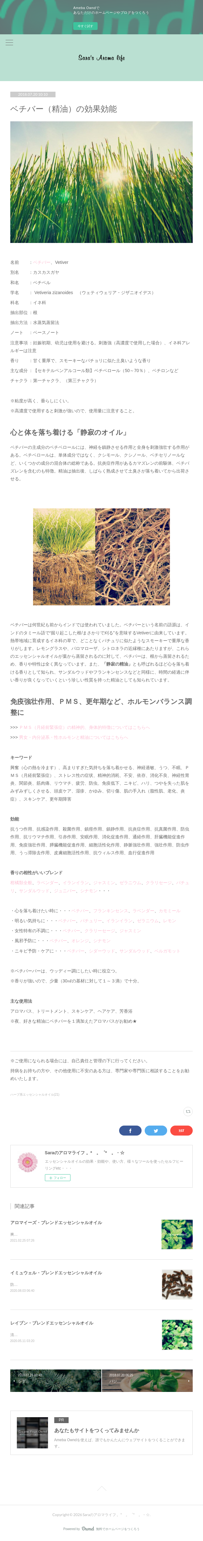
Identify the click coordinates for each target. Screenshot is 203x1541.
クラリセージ (159, 882)
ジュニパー (65, 890)
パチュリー (91, 920)
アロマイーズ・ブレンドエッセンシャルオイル (56, 1222)
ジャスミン (104, 882)
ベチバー (42, 262)
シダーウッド (102, 950)
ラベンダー (47, 882)
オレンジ (80, 940)
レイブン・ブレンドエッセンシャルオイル (51, 1323)
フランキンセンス (110, 910)
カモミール (170, 910)
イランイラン (76, 882)
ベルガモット (167, 950)
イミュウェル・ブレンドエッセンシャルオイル (56, 1273)
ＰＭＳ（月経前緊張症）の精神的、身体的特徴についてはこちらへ (84, 727)
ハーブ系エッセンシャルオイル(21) (35, 1094)
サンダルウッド (34, 890)
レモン (169, 920)
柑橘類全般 (21, 882)
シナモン (89, 890)
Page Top (101, 1490)
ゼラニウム (130, 882)
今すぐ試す (85, 26)
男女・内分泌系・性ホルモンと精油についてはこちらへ (74, 737)
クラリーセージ (100, 930)
